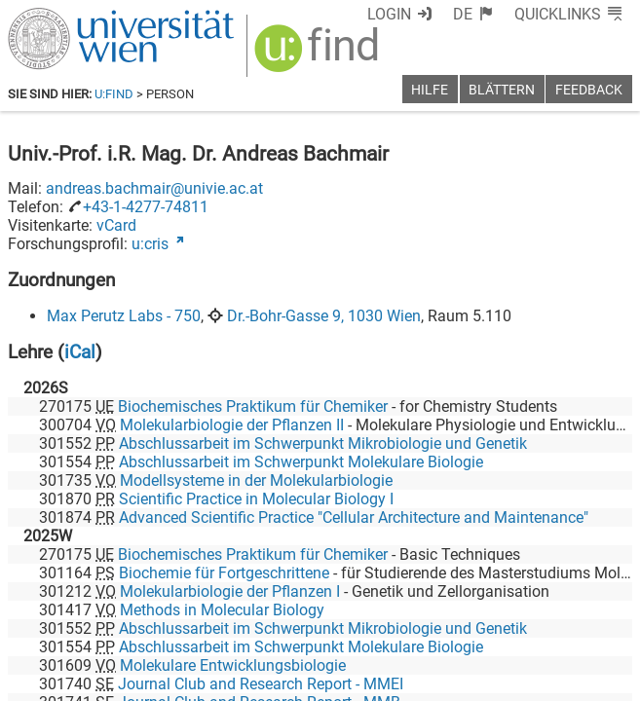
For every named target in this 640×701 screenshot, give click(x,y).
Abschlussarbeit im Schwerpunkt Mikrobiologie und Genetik (323, 443)
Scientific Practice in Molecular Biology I (256, 499)
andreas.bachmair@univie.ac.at (154, 188)
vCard (116, 225)
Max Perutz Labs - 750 (124, 316)
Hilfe (429, 90)
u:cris (150, 244)
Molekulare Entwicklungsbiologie (233, 665)
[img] (319, 55)
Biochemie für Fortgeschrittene (224, 573)
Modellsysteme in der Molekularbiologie (256, 480)
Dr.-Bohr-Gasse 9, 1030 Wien (324, 316)
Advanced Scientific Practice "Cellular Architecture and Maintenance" (353, 517)
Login (389, 14)
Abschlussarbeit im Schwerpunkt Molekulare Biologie (301, 462)
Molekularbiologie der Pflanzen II (232, 425)
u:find (113, 94)
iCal (79, 352)
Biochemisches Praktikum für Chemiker (253, 406)
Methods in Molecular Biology (222, 610)
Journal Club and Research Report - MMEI (260, 684)
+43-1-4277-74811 (145, 207)
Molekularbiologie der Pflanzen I (230, 591)
